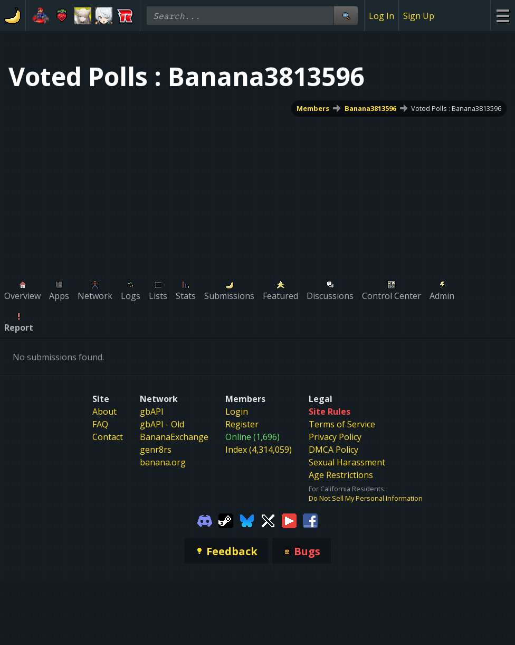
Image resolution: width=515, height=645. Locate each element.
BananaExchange (174, 437)
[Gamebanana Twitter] (268, 520)
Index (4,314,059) (258, 449)
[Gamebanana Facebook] (310, 520)
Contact (107, 437)
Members (313, 108)
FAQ (100, 424)
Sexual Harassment (347, 462)
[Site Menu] (502, 15)
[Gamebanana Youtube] (289, 520)
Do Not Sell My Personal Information (366, 498)
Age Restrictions (341, 475)
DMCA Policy (333, 449)
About (104, 411)
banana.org (163, 462)
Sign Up (418, 16)
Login (236, 411)
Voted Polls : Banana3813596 (456, 108)
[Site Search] (345, 15)
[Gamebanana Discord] (204, 520)
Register (242, 424)
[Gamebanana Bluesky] (247, 520)
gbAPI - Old (162, 424)
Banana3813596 (370, 108)
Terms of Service (342, 424)
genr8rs (155, 449)
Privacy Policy (335, 437)
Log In (381, 16)
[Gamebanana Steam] (225, 520)
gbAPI (152, 411)
